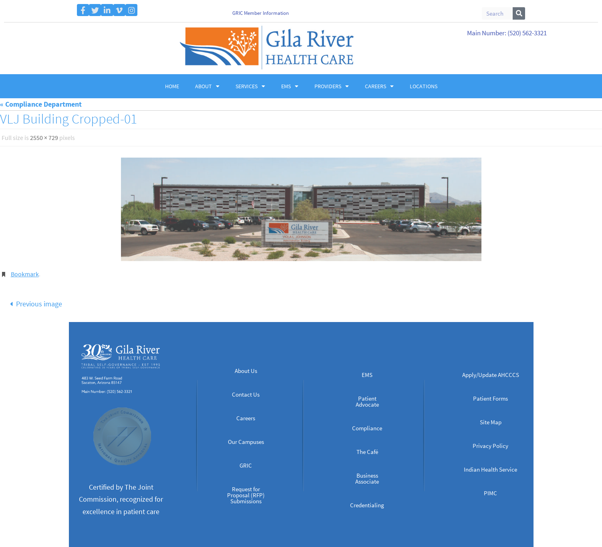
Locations (423, 86)
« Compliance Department (41, 104)
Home (172, 86)
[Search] (519, 13)
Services (250, 86)
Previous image (34, 303)
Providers (331, 86)
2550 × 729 (44, 138)
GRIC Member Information (260, 13)
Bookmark (25, 274)
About (207, 86)
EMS (289, 86)
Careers (379, 86)
